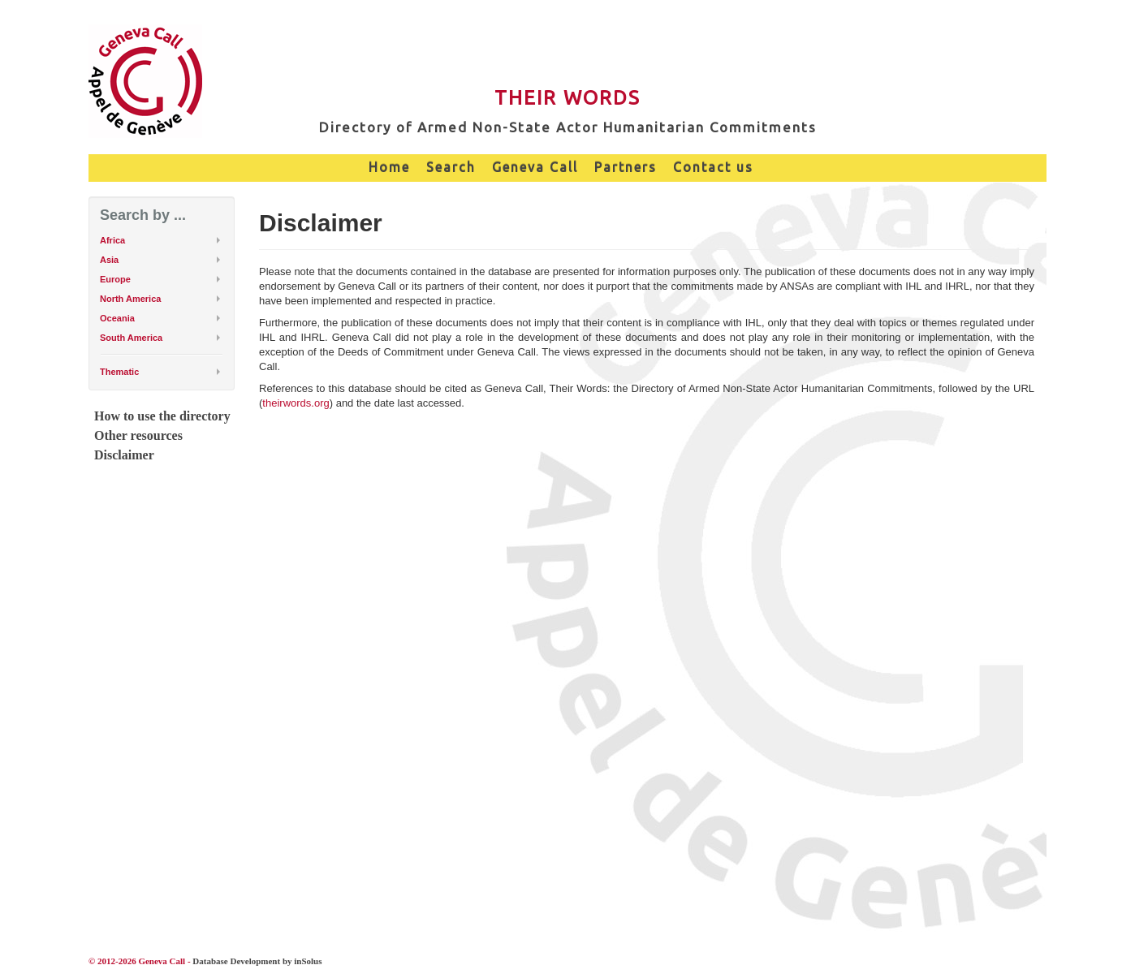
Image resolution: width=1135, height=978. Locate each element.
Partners (625, 167)
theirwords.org (295, 403)
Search (451, 167)
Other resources (138, 435)
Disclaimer (124, 455)
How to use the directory (162, 416)
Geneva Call (535, 167)
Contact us (713, 167)
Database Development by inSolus (257, 961)
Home (389, 167)
